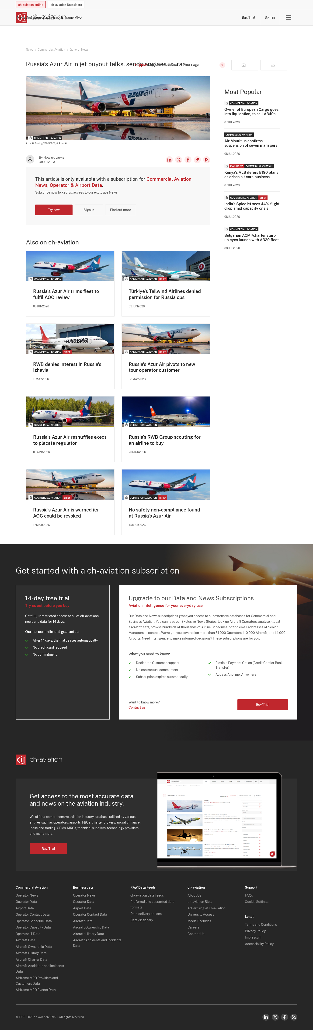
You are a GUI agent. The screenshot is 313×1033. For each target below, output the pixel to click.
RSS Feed (206, 164)
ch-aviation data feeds (147, 898)
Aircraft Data (25, 943)
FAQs (249, 898)
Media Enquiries (199, 924)
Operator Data (26, 905)
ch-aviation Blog (200, 905)
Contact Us (196, 937)
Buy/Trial (248, 17)
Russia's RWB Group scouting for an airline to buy (165, 445)
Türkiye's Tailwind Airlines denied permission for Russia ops (165, 299)
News (109, 17)
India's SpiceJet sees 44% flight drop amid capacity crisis (251, 211)
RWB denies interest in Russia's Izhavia (67, 372)
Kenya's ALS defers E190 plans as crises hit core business (251, 179)
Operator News (27, 898)
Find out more (120, 215)
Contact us (137, 713)
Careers (193, 930)
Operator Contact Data (33, 917)
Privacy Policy (255, 934)
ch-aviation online (30, 5)
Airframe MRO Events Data (36, 993)
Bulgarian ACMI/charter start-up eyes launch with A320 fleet (251, 242)
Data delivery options (146, 917)
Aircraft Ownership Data (34, 950)
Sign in (270, 17)
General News (79, 49)
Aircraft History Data (31, 956)
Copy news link (197, 164)
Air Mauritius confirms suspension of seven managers (250, 148)
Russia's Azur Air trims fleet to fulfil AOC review (66, 299)
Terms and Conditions (261, 927)
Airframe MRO (221, 17)
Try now (54, 215)
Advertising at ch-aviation (207, 911)
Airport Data (25, 911)
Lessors (153, 17)
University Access (201, 917)
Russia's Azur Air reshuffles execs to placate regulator (70, 445)
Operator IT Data (28, 937)
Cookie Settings (256, 904)
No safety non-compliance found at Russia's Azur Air (164, 518)
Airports (196, 17)
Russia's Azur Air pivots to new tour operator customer (162, 372)
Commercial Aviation (51, 49)
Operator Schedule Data (34, 924)
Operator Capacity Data (33, 930)
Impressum (253, 940)
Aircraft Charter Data (31, 962)
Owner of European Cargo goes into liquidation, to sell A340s (251, 116)
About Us (194, 898)
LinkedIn (169, 164)
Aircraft (174, 17)
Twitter (275, 1020)
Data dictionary (141, 923)
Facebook (187, 164)
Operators (130, 17)
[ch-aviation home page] (41, 17)
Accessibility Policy (259, 947)
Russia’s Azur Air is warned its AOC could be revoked (65, 518)
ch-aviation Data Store (66, 5)
